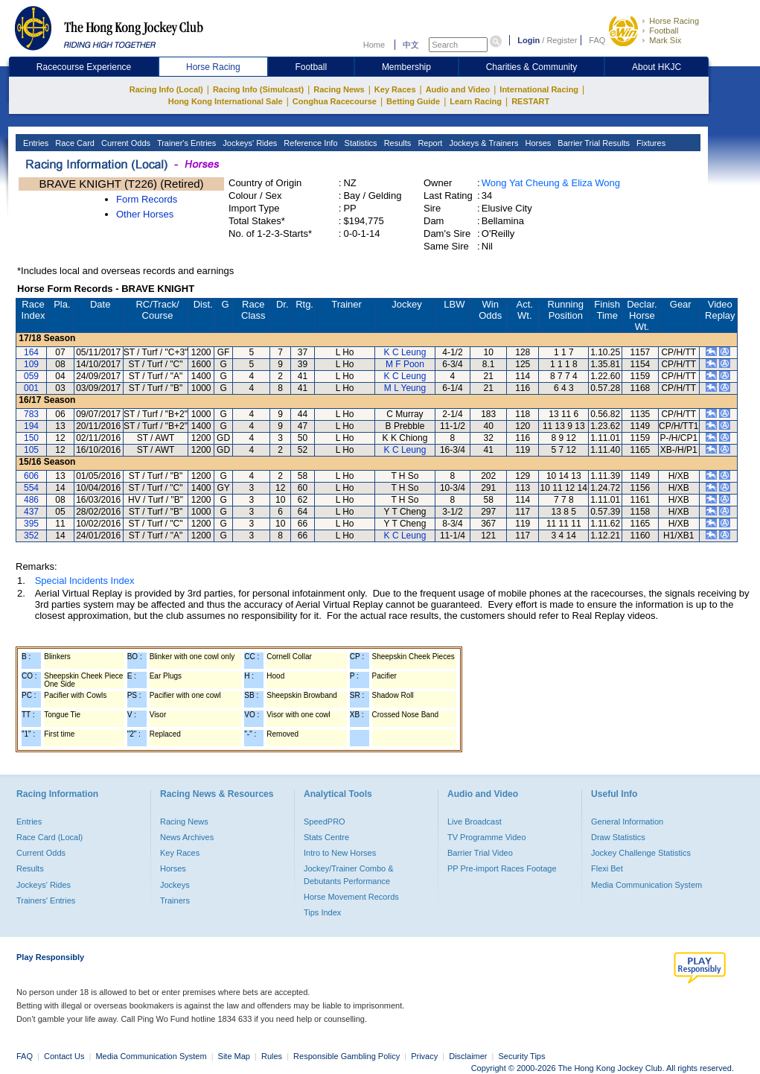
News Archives (187, 837)
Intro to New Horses (340, 852)
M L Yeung (405, 388)
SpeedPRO (324, 821)
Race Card (74, 143)
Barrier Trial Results (592, 143)
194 (31, 426)
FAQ (597, 40)
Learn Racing (476, 101)
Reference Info (309, 143)
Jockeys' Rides (248, 143)
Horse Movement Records (351, 896)
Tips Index (322, 912)
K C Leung (405, 352)
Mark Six (665, 40)
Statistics (359, 143)
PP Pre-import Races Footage (502, 868)
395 (31, 523)
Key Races (395, 89)
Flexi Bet (607, 868)
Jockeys (175, 884)
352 (31, 535)
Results (397, 143)
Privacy (424, 1056)
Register (561, 40)
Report (428, 143)
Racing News (338, 89)
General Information (627, 821)
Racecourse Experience (83, 67)
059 (31, 376)
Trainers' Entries (45, 900)
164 (31, 352)
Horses (537, 143)
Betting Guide (413, 101)
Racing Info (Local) (166, 89)
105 (31, 450)
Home (374, 44)
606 (31, 476)
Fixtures (649, 143)
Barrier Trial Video (480, 852)
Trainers (175, 900)
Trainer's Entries (185, 143)
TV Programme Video (486, 837)
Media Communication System (646, 884)
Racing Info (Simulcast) (258, 89)
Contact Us (64, 1056)
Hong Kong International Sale (225, 101)
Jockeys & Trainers (482, 143)
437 (31, 511)
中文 (411, 44)
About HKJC (656, 67)
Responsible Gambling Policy (346, 1056)
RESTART (530, 101)
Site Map (234, 1056)
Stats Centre (326, 837)
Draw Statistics (618, 837)
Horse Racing (674, 20)
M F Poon (405, 364)
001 (31, 388)
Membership (406, 67)
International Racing (538, 89)
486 (31, 500)
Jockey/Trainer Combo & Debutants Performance (349, 874)
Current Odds (124, 143)
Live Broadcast (474, 821)
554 (31, 488)
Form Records (146, 199)
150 (31, 438)
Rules (272, 1056)
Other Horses (144, 214)
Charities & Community (532, 67)
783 (31, 414)
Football (663, 30)
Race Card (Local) (49, 837)
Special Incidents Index (85, 580)
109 (31, 364)
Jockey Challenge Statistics (641, 852)
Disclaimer (468, 1056)
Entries (34, 143)
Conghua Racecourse (335, 101)
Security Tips (522, 1056)
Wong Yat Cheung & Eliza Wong (551, 182)
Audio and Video (458, 89)
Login (528, 40)
